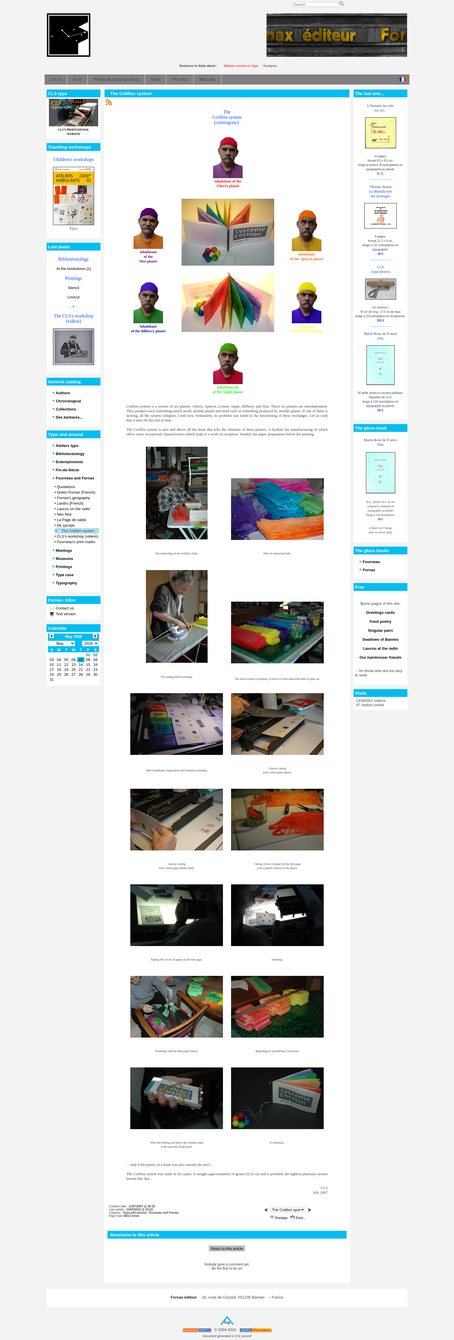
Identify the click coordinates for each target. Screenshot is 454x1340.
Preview (279, 1218)
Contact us (64, 608)
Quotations (66, 487)
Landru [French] (70, 503)
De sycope (65, 525)
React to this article (227, 1248)
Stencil (73, 288)
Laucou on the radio (73, 509)
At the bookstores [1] (73, 268)
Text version (65, 614)
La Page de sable (71, 520)
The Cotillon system (78, 531)
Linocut (73, 297)
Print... (298, 1218)
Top (227, 1322)
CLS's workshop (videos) (77, 536)
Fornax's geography (73, 498)
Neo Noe (64, 514)
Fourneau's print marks (76, 542)
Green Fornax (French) (76, 492)
